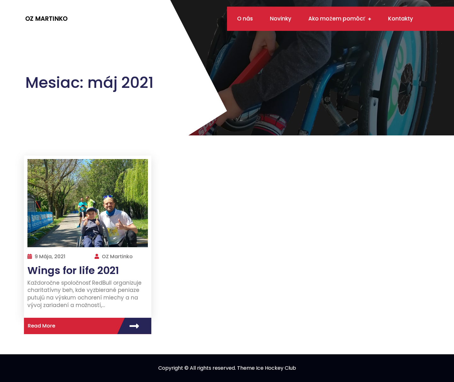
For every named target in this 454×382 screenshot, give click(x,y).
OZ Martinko (46, 18)
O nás (245, 18)
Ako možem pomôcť (336, 18)
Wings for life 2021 (73, 270)
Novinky (280, 18)
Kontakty (400, 18)
